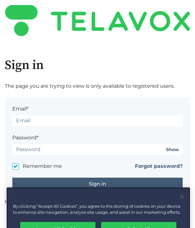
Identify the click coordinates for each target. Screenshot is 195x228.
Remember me (42, 166)
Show (172, 149)
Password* (25, 138)
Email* (20, 109)
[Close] (182, 201)
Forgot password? (159, 166)
